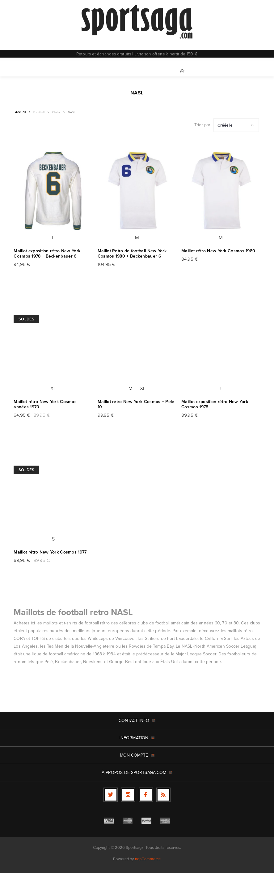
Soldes (26, 319)
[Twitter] (110, 795)
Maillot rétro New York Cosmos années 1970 (45, 404)
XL (53, 388)
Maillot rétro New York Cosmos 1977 (50, 552)
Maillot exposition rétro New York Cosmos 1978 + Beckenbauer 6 (47, 253)
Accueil (20, 112)
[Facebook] (146, 795)
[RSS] (163, 795)
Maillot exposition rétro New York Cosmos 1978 (214, 404)
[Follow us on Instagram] (128, 795)
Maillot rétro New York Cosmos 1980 (218, 251)
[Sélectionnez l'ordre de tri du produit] (236, 125)
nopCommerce (148, 859)
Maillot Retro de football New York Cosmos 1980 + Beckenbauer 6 (132, 253)
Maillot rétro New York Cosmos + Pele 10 (136, 404)
